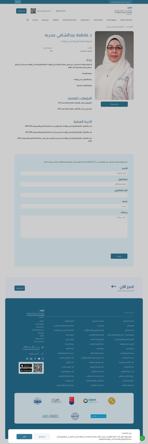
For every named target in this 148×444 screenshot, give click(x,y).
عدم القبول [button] (42, 437)
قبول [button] (24, 436)
